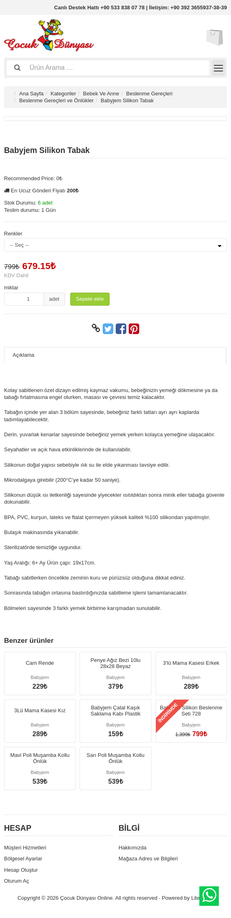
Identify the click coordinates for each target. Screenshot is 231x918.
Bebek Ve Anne (101, 94)
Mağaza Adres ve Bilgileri (148, 859)
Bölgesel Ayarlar (23, 859)
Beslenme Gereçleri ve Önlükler (56, 100)
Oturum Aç (16, 881)
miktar (11, 287)
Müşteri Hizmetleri (25, 848)
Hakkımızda (133, 848)
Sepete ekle (90, 299)
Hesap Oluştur (21, 870)
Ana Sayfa (31, 94)
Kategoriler (63, 94)
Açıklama (23, 355)
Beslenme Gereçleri (149, 94)
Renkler (13, 234)
